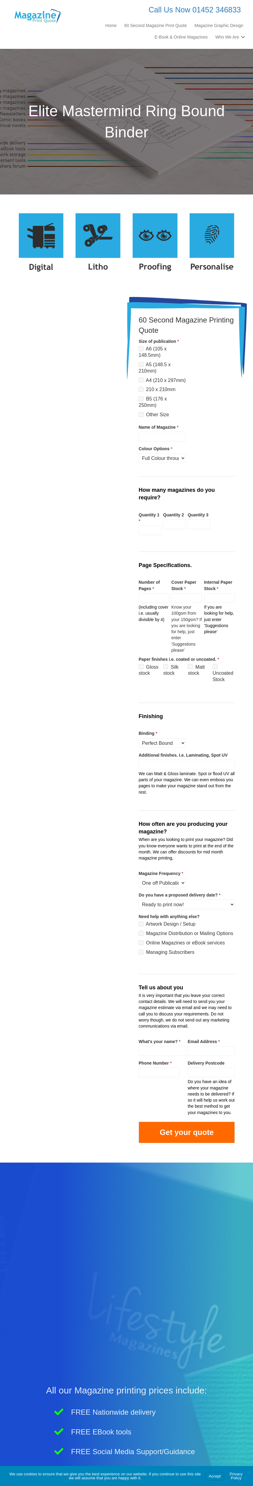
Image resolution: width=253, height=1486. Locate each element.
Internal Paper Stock (218, 585)
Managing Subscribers (166, 952)
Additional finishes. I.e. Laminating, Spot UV (183, 755)
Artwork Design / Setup (167, 924)
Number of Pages (149, 585)
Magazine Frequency (161, 873)
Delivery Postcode (206, 1063)
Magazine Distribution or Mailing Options (186, 933)
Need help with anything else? (169, 916)
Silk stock (170, 670)
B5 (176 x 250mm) (153, 402)
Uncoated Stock (223, 673)
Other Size (154, 414)
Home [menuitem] (110, 25)
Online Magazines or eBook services (182, 942)
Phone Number (155, 1063)
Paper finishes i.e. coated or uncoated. (179, 659)
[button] (243, 37)
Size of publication (159, 341)
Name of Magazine (158, 427)
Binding (148, 733)
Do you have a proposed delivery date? (180, 895)
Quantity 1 (149, 517)
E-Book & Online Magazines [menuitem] (181, 37)
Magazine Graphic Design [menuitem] (218, 25)
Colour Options (155, 448)
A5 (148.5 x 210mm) (154, 367)
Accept (215, 1476)
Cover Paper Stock (183, 585)
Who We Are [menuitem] (227, 37)
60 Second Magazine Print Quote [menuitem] (155, 25)
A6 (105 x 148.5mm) (153, 352)
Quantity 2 (173, 514)
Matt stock (196, 670)
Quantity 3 (198, 514)
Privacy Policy (236, 1476)
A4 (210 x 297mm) (162, 380)
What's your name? (159, 1041)
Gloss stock (148, 670)
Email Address (204, 1041)
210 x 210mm (157, 389)
